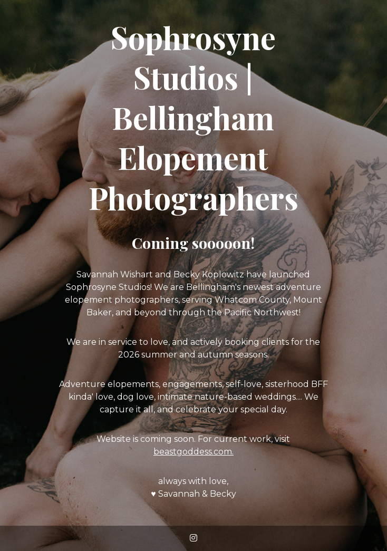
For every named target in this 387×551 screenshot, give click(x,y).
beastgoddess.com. (193, 452)
